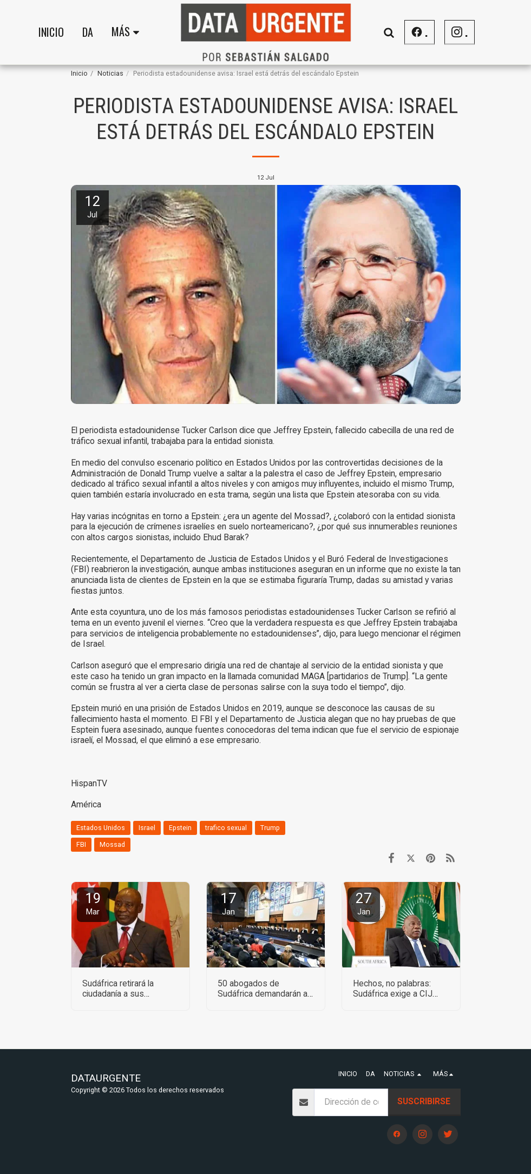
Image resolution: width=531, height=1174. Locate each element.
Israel (147, 828)
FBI (81, 844)
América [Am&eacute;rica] (86, 804)
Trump (270, 828)
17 (228, 903)
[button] (388, 32)
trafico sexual (226, 828)
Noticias (110, 73)
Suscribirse (423, 1101)
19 (93, 903)
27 (364, 903)
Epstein (180, 828)
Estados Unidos (100, 828)
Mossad (112, 844)
